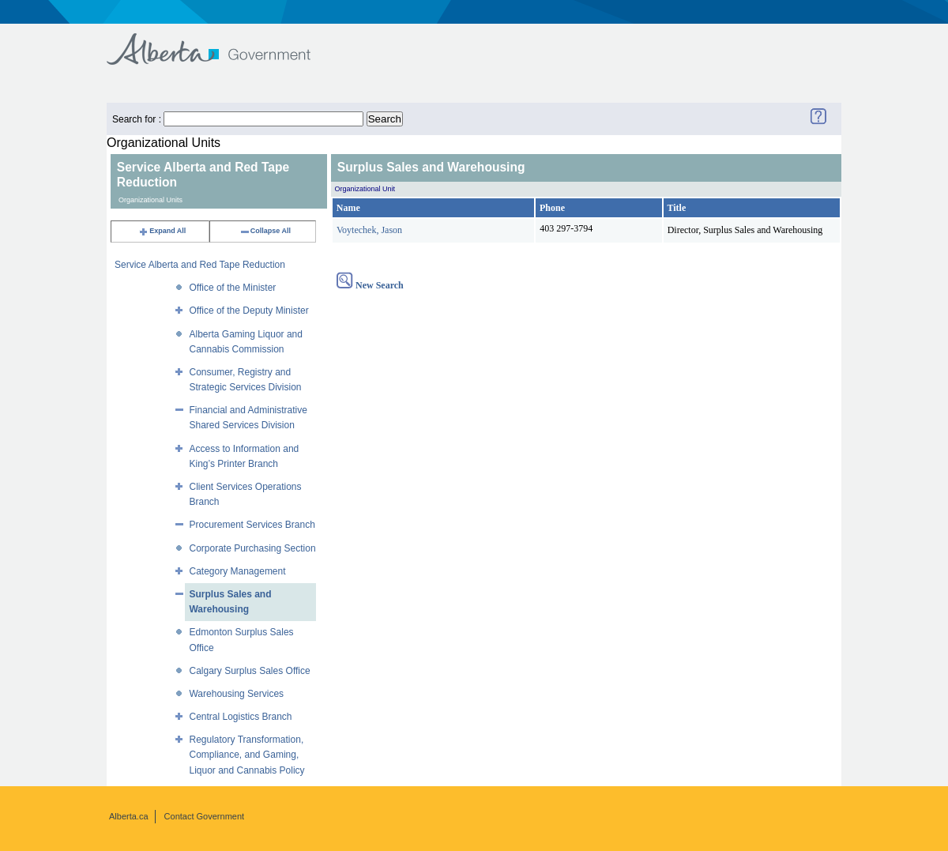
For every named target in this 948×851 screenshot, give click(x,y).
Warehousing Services (236, 693)
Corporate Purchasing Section (252, 548)
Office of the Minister (232, 287)
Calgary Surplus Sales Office (249, 670)
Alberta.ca (129, 816)
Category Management (237, 571)
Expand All (162, 231)
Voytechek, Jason (369, 229)
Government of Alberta (221, 41)
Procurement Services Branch (251, 524)
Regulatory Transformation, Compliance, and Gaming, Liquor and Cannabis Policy (246, 754)
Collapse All (265, 231)
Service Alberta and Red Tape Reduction (200, 264)
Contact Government (204, 816)
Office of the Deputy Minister (248, 310)
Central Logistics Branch (240, 716)
